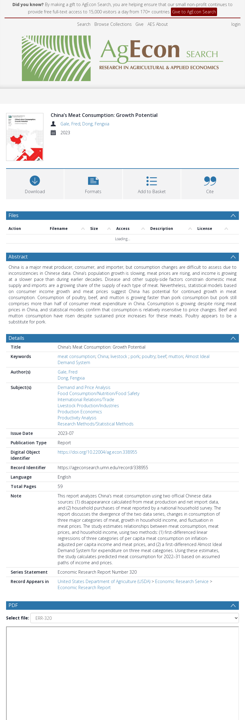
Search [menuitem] (83, 24)
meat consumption (76, 356)
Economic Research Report (84, 587)
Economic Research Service (182, 581)
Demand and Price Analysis (84, 387)
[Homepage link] (122, 56)
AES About (158, 24)
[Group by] (44, 637)
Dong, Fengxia (95, 124)
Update (65, 650)
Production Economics (80, 412)
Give (139, 24)
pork (135, 356)
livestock (119, 356)
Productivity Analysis (77, 418)
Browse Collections (113, 24)
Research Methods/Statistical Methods (96, 424)
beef (162, 356)
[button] (93, 183)
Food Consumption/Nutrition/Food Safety (98, 393)
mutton (175, 356)
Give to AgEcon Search (194, 12)
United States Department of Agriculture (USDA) (104, 581)
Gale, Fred (70, 124)
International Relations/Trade (86, 399)
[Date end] (196, 637)
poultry (148, 356)
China (102, 356)
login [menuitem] (235, 24)
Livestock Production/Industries (88, 405)
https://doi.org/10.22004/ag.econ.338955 (97, 452)
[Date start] (120, 637)
